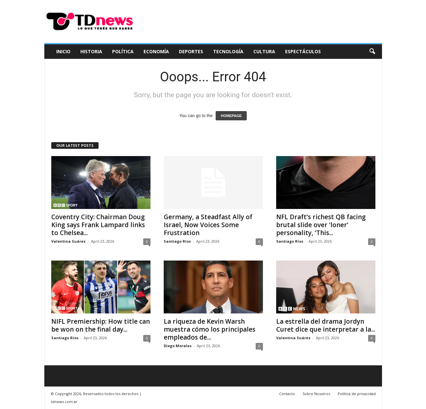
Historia (91, 51)
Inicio (63, 51)
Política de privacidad (357, 393)
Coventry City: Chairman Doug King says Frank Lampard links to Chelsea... (98, 225)
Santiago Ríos (177, 241)
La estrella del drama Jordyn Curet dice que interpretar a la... (325, 325)
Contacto (287, 393)
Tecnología (228, 51)
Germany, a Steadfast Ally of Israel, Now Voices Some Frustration (208, 225)
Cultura (264, 51)
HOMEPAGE (231, 116)
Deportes (191, 51)
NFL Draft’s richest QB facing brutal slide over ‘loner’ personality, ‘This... (321, 225)
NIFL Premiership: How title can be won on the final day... (100, 325)
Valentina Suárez (68, 241)
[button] (372, 51)
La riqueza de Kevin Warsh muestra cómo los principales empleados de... (209, 329)
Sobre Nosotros (316, 393)
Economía (156, 51)
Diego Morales (178, 345)
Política (123, 51)
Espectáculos (303, 51)
